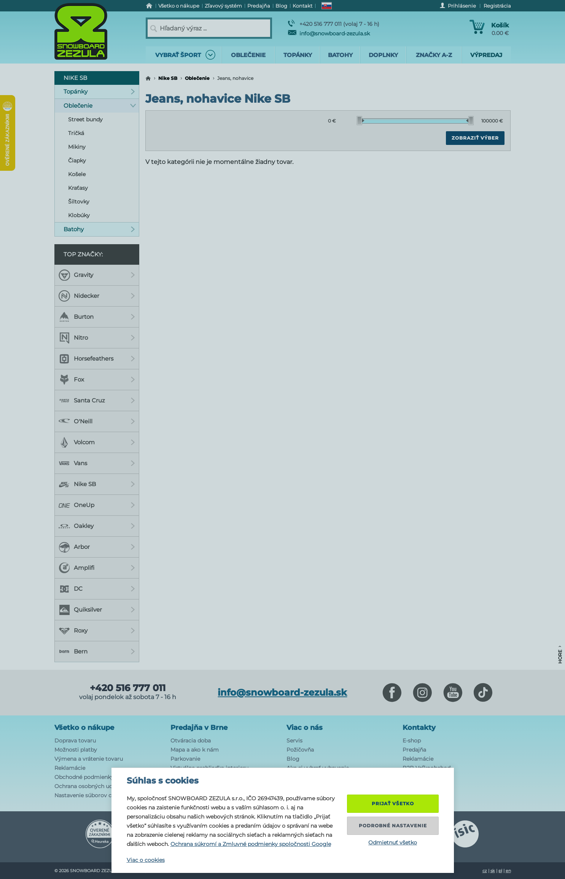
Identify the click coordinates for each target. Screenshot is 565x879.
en (508, 870)
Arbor (97, 547)
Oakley (97, 526)
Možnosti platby (75, 749)
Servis (294, 740)
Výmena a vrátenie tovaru (88, 758)
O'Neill (97, 421)
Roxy (97, 630)
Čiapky (77, 160)
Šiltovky (78, 201)
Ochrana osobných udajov (89, 786)
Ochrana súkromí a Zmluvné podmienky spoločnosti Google (250, 844)
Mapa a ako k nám (194, 749)
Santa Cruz (97, 400)
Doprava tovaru (75, 740)
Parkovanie (185, 758)
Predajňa (414, 749)
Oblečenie (197, 78)
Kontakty (419, 727)
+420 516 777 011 (128, 688)
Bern (97, 651)
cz (484, 870)
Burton (97, 317)
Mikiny (77, 146)
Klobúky (79, 215)
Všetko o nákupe (84, 727)
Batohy (99, 229)
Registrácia (497, 6)
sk (492, 870)
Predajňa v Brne (199, 727)
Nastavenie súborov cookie (90, 795)
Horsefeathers (97, 358)
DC (97, 588)
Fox (97, 379)
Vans (97, 463)
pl (500, 870)
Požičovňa (300, 749)
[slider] (360, 120)
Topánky (99, 91)
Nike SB (167, 78)
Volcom (97, 442)
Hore (560, 655)
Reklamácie (69, 768)
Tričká (76, 133)
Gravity (97, 275)
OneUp (97, 505)
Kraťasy (78, 187)
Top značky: (83, 254)
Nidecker (97, 296)
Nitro (97, 337)
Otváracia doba (190, 740)
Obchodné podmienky (84, 777)
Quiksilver (97, 609)
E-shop (412, 740)
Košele (77, 174)
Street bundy (85, 119)
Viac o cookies (146, 860)
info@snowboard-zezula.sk (329, 33)
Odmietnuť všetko (392, 842)
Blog (292, 758)
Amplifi (97, 568)
